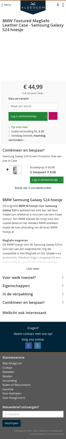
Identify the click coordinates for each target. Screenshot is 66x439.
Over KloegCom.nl (14, 398)
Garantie (8, 389)
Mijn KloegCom (12, 363)
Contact (7, 368)
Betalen (7, 376)
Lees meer (33, 268)
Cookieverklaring (38, 434)
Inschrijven (11, 423)
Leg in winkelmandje (23, 116)
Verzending (10, 380)
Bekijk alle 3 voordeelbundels (33, 188)
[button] (58, 5)
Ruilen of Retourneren (17, 385)
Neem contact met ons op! (33, 334)
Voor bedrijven (12, 393)
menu (6, 5)
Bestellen (8, 372)
